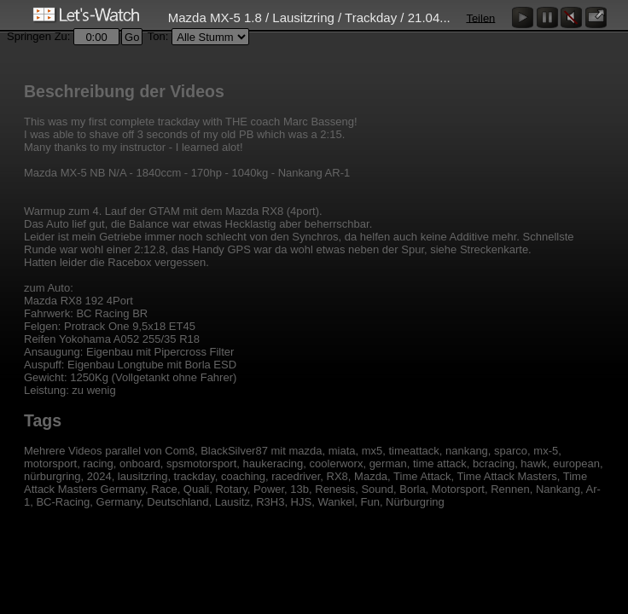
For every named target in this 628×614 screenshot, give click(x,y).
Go (132, 37)
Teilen (480, 17)
